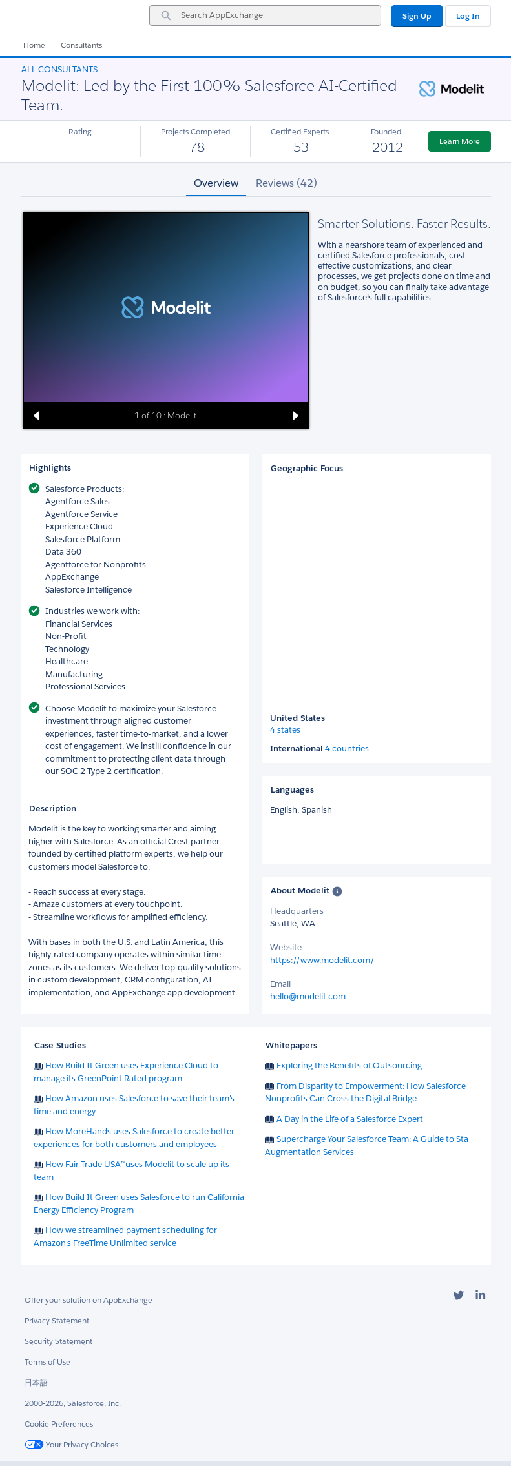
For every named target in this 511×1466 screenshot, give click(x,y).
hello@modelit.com (308, 996)
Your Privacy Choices (71, 1444)
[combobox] (265, 15)
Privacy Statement (57, 1320)
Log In (468, 15)
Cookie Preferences (59, 1423)
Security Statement (58, 1341)
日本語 (36, 1382)
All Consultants (59, 69)
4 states (285, 730)
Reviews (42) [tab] (286, 183)
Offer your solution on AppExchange (88, 1299)
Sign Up (417, 15)
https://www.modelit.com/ (322, 960)
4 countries (347, 749)
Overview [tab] (216, 183)
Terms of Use (47, 1361)
